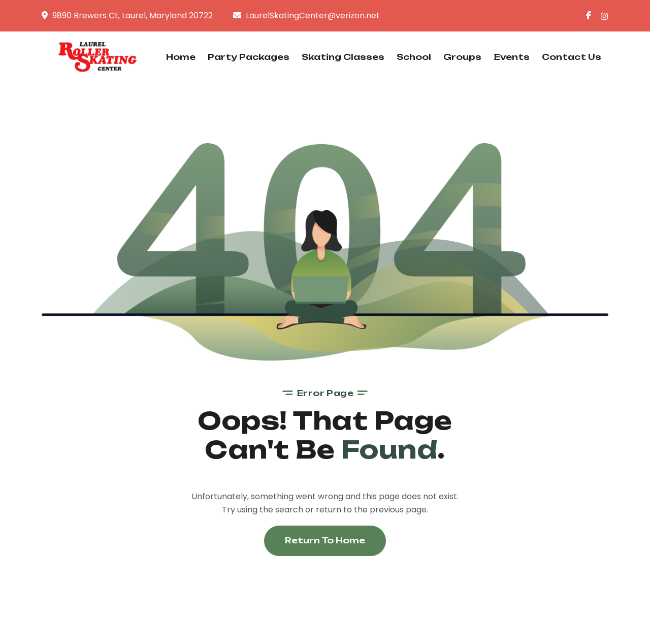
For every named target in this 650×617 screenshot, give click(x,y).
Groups (462, 57)
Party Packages (248, 57)
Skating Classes (343, 57)
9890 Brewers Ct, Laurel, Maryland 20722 (132, 15)
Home (181, 57)
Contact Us (571, 57)
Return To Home (325, 540)
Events (512, 57)
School (414, 57)
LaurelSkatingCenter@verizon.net (313, 15)
